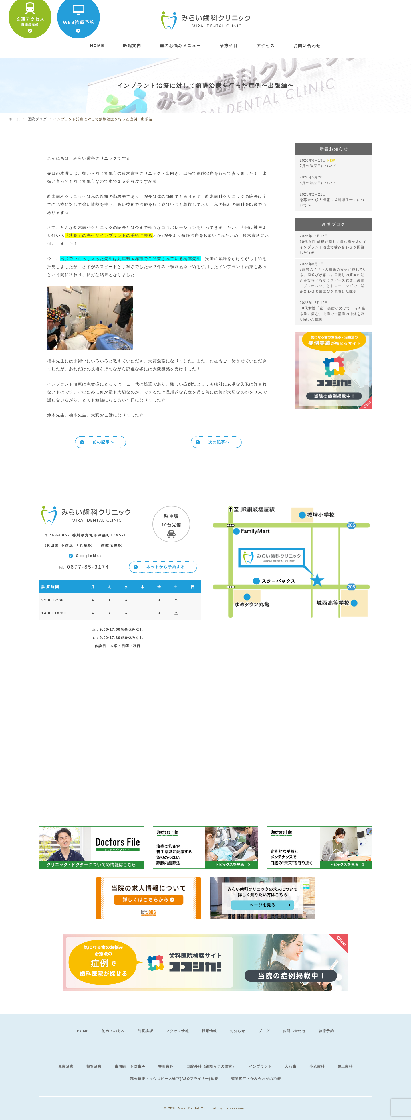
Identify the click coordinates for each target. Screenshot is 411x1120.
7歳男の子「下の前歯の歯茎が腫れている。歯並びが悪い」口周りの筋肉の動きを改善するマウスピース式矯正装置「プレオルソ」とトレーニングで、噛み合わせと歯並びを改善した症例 (333, 277)
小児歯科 (317, 1066)
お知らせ (237, 1031)
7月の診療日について (318, 163)
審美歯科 (166, 1066)
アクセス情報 (177, 1031)
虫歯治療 (66, 1066)
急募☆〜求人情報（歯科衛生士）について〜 (332, 199)
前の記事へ (103, 442)
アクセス (266, 45)
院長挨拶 (145, 1031)
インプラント (260, 1066)
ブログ (264, 1031)
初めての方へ (113, 1031)
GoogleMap (89, 556)
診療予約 (326, 1031)
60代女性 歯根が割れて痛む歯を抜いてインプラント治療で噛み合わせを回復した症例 (333, 244)
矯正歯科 (345, 1066)
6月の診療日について (318, 180)
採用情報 (209, 1031)
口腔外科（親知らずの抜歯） (211, 1066)
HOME (83, 1031)
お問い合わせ (307, 45)
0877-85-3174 (84, 567)
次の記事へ (219, 442)
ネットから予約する (165, 567)
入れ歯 (290, 1066)
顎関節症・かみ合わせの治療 (256, 1079)
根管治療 (94, 1066)
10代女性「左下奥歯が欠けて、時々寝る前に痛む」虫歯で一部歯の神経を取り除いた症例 (333, 311)
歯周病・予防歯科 (130, 1066)
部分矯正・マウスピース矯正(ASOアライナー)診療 (174, 1079)
